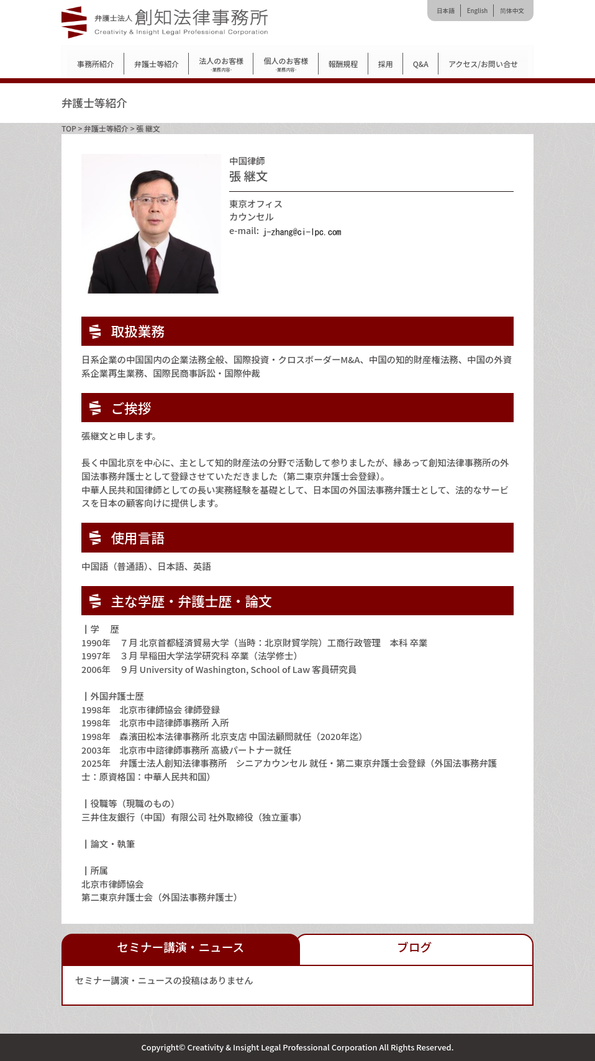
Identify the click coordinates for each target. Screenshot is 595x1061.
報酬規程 (343, 63)
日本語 (446, 10)
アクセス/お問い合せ (483, 63)
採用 (385, 63)
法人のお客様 (221, 64)
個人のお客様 (285, 64)
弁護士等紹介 (156, 63)
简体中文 (512, 10)
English (477, 10)
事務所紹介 (95, 63)
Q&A (421, 63)
